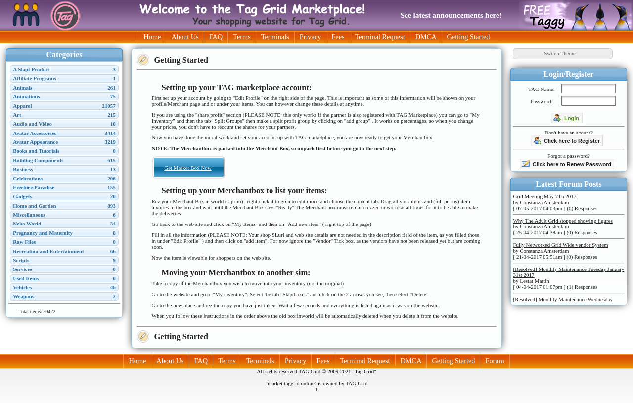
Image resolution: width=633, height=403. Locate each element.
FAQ (216, 37)
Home (152, 37)
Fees (337, 37)
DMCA (426, 37)
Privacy (310, 37)
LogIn (566, 118)
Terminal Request (380, 37)
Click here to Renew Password (567, 164)
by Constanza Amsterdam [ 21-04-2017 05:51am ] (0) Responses (560, 251)
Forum (494, 361)
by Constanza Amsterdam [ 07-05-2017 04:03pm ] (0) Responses (555, 202)
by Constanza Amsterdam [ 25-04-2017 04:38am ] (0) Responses (562, 226)
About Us (184, 37)
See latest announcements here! (450, 15)
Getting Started (468, 37)
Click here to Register (566, 140)
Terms (242, 37)
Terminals (275, 37)
